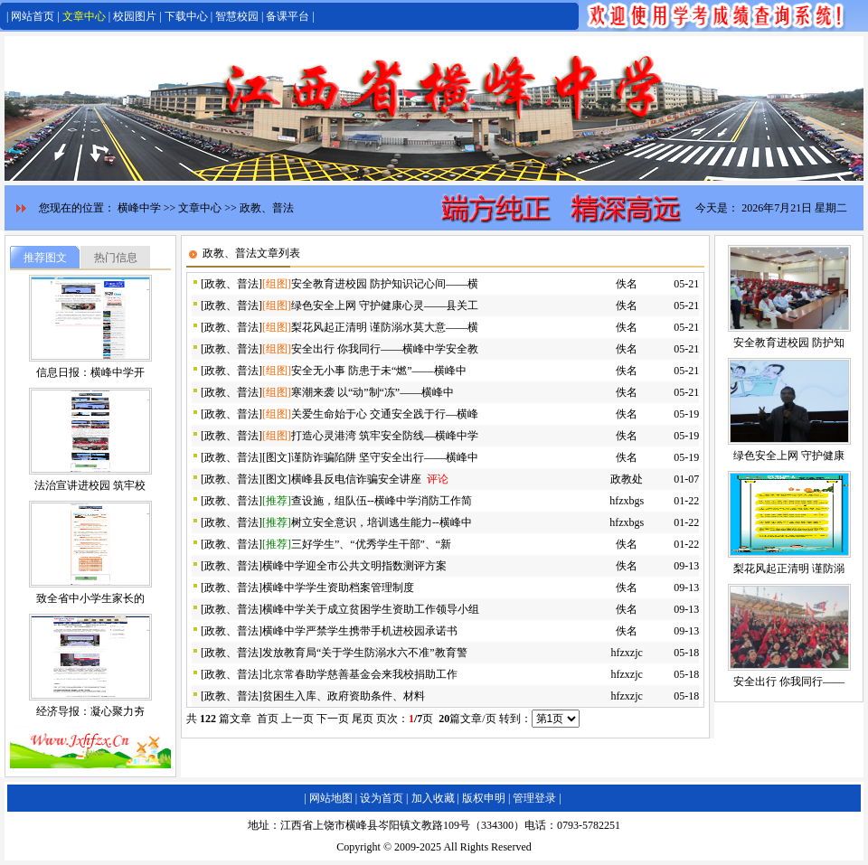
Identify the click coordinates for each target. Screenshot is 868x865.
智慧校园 (237, 16)
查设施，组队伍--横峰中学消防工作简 (381, 500)
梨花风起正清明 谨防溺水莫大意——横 (384, 327)
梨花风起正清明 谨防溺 (788, 568)
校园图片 (134, 16)
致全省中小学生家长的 (90, 598)
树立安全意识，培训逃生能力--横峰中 (381, 522)
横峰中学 (139, 208)
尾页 (362, 718)
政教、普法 (267, 208)
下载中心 (186, 16)
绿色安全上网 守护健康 (788, 455)
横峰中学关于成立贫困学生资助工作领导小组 (370, 609)
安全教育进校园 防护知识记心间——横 (384, 283)
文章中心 (84, 16)
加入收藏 (433, 798)
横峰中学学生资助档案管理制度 (338, 587)
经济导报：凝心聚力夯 (90, 711)
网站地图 (331, 798)
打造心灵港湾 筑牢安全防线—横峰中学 (384, 435)
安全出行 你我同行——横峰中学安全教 (384, 349)
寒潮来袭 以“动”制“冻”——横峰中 (372, 392)
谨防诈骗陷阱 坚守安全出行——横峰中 (384, 457)
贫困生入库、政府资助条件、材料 (343, 696)
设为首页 (381, 798)
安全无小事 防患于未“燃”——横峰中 (379, 370)
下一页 (332, 718)
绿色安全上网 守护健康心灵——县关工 (384, 305)
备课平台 (287, 16)
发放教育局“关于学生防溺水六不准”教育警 (364, 652)
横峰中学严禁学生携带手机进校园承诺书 (360, 631)
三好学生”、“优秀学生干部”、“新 (371, 544)
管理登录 (534, 798)
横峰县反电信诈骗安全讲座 (356, 479)
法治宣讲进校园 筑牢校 (90, 485)
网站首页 (32, 16)
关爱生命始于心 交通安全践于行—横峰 (384, 414)
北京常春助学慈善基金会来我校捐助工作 (360, 674)
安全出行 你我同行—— (788, 681)
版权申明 (483, 798)
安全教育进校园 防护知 (788, 342)
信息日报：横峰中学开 (90, 372)
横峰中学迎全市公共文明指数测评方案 (354, 565)
